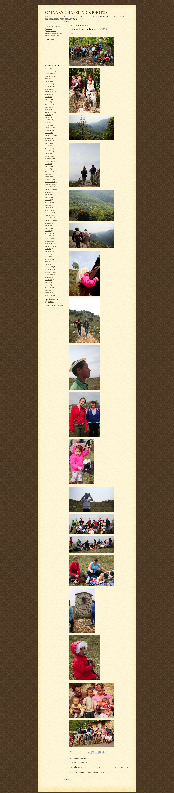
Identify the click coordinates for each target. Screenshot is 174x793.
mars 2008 (48, 236)
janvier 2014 (49, 84)
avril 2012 (48, 120)
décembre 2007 (50, 241)
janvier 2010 (49, 179)
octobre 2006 (49, 274)
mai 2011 (48, 145)
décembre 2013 (50, 86)
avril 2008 (48, 233)
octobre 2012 (49, 109)
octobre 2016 (49, 73)
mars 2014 (48, 78)
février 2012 (49, 125)
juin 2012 (48, 117)
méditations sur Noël (52, 35)
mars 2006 (48, 290)
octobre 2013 (49, 89)
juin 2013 (48, 99)
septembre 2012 (50, 112)
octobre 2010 (49, 161)
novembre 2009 (50, 184)
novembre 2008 (50, 215)
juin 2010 (48, 166)
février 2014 (49, 81)
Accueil (99, 767)
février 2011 (49, 153)
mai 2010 (48, 169)
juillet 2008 (48, 225)
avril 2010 (48, 171)
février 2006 (49, 292)
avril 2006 (48, 287)
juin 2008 (48, 228)
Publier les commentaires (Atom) (91, 772)
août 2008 (48, 223)
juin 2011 (48, 143)
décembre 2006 (50, 269)
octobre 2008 (49, 218)
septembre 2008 (50, 220)
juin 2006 (48, 282)
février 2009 (49, 207)
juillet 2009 (48, 194)
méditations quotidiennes (54, 33)
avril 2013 (48, 104)
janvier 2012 (49, 127)
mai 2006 (48, 285)
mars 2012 (48, 122)
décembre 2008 (50, 213)
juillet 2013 (48, 97)
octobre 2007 (49, 243)
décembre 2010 (50, 158)
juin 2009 (48, 197)
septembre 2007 (50, 246)
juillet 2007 (48, 251)
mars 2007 (48, 261)
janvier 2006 (49, 295)
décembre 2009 (50, 182)
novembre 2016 (50, 71)
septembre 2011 (50, 135)
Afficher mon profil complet (54, 305)
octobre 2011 (49, 133)
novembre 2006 (50, 272)
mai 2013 (48, 102)
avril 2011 (48, 148)
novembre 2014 (50, 76)
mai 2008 (48, 231)
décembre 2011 (50, 130)
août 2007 (48, 249)
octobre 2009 (49, 187)
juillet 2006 (48, 280)
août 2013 (48, 94)
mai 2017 (48, 68)
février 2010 (49, 176)
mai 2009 (48, 200)
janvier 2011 (49, 156)
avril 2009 (48, 202)
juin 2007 (48, 254)
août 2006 (48, 277)
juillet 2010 (48, 164)
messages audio (51, 31)
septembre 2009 (50, 189)
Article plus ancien (122, 767)
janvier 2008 (49, 238)
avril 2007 (48, 259)
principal (49, 29)
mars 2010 (48, 174)
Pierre (51, 302)
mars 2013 (48, 107)
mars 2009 (48, 205)
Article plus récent (75, 767)
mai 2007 (48, 256)
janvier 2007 (49, 267)
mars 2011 (48, 151)
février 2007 (49, 264)
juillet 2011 (48, 140)
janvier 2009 (49, 210)
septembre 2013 (50, 91)
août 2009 (48, 192)
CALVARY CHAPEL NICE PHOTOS (76, 12)
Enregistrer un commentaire (79, 762)
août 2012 (48, 115)
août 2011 (48, 138)
